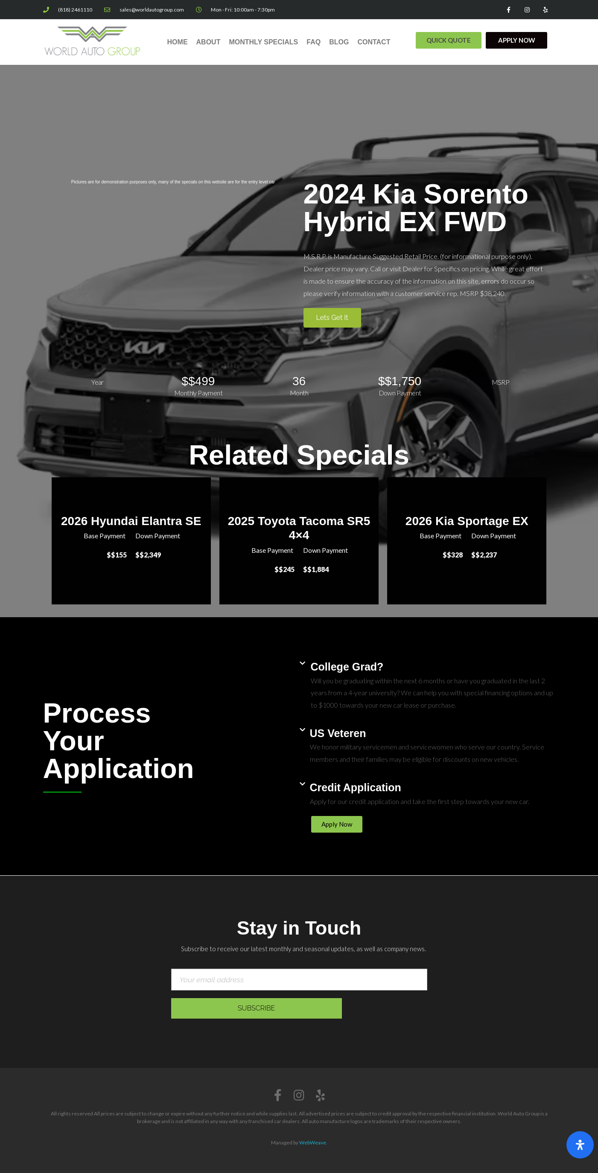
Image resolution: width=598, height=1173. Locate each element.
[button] (448, 40)
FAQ (313, 42)
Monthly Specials (263, 42)
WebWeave (312, 1142)
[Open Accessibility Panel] (580, 1144)
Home (177, 42)
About (208, 42)
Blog (339, 42)
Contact (373, 42)
